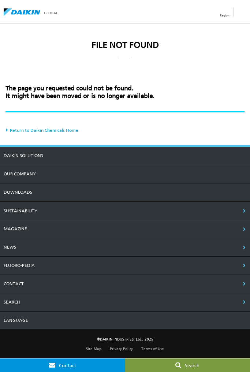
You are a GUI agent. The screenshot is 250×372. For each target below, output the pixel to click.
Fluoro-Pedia (19, 265)
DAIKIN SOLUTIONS (23, 155)
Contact (67, 365)
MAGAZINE (15, 228)
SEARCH (12, 302)
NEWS (10, 247)
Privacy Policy (121, 349)
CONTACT (14, 283)
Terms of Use (152, 349)
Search (192, 365)
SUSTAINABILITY (20, 210)
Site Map (93, 349)
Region (225, 15)
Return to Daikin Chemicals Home (44, 130)
